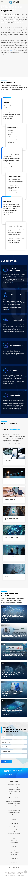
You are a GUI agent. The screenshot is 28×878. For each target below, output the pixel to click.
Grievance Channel (11, 873)
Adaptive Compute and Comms (14, 801)
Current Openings (14, 852)
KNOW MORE (6, 620)
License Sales (14, 793)
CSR (14, 831)
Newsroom (14, 836)
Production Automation (14, 789)
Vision (14, 808)
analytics (12, 50)
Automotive (14, 814)
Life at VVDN (14, 850)
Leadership (14, 829)
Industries (5, 429)
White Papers (14, 842)
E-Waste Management (14, 833)
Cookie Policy (19, 873)
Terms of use (12, 872)
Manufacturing (14, 787)
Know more (5, 27)
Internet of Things (14, 805)
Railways (14, 819)
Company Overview (14, 826)
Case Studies (14, 840)
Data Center (14, 817)
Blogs (14, 838)
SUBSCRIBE (8, 774)
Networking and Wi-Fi (14, 803)
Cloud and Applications (14, 791)
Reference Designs (15, 429)
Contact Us (14, 862)
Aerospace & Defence (14, 812)
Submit (6, 761)
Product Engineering (14, 784)
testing (11, 44)
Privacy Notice (20, 872)
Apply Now (14, 854)
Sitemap (7, 872)
